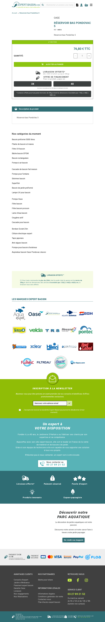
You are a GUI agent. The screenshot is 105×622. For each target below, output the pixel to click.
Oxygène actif (17, 218)
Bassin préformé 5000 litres (23, 139)
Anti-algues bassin (19, 243)
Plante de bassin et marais (23, 144)
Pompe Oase (17, 199)
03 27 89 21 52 (85, 617)
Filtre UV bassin (18, 149)
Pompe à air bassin (20, 163)
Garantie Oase (19, 588)
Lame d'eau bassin (19, 213)
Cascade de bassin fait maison (24, 169)
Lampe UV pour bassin (21, 192)
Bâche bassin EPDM (20, 153)
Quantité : (19, 56)
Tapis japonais (18, 238)
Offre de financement (56, 78)
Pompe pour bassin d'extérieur (24, 247)
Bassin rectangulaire (20, 158)
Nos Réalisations (21, 596)
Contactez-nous (44, 599)
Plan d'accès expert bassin (49, 602)
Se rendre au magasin (73, 540)
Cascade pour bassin (20, 222)
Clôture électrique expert (22, 233)
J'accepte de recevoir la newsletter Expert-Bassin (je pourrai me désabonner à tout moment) (54, 411)
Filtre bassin (17, 204)
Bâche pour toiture (45, 580)
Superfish (16, 183)
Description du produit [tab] (26, 109)
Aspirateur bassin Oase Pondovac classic (29, 252)
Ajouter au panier (52, 64)
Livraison (17, 591)
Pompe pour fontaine (20, 174)
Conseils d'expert (21, 580)
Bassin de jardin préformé (22, 188)
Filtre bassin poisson (20, 208)
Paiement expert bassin (23, 585)
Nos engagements (21, 594)
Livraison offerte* (56, 73)
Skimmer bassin (18, 178)
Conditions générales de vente (50, 596)
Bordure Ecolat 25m (20, 229)
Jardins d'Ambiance (22, 583)
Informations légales (46, 594)
